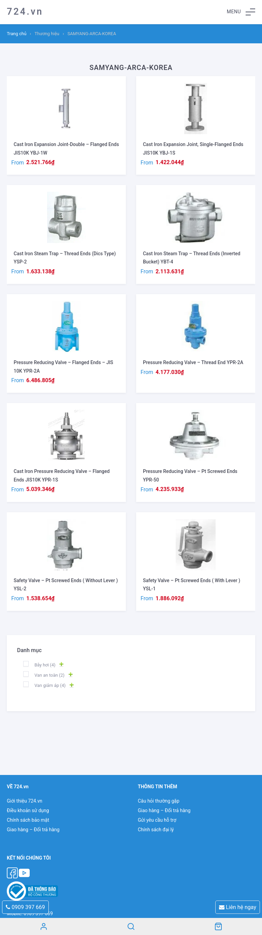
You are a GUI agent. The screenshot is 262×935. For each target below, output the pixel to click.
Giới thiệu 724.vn (24, 801)
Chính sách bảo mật (28, 820)
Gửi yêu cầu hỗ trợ (157, 820)
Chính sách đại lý (156, 829)
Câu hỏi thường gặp (158, 801)
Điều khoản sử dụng (28, 810)
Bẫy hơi (45, 664)
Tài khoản (43, 926)
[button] (241, 12)
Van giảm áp (50, 685)
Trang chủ (16, 33)
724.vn (25, 11)
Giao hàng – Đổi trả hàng (33, 829)
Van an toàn (49, 675)
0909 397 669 (25, 907)
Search (131, 926)
